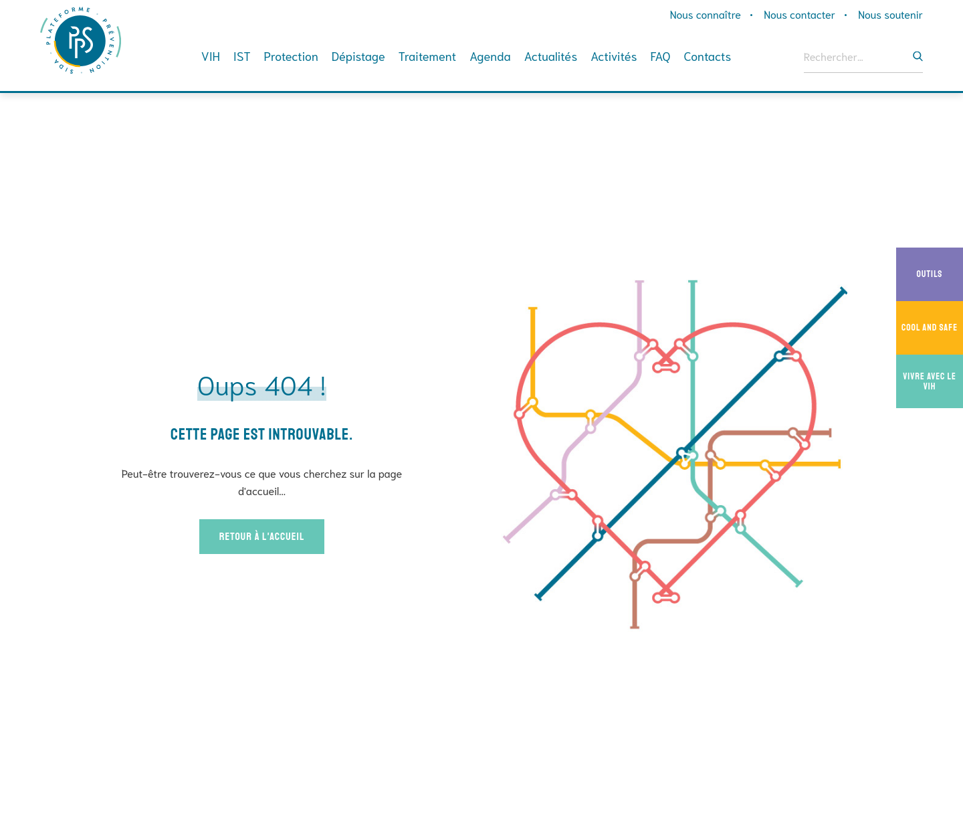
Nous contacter (799, 14)
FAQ (661, 55)
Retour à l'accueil (261, 536)
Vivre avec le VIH (933, 381)
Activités (614, 55)
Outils (940, 274)
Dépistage (358, 55)
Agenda (489, 55)
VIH (210, 55)
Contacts (708, 55)
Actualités (551, 55)
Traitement (427, 55)
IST (242, 55)
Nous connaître (705, 14)
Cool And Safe (932, 328)
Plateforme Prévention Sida (82, 40)
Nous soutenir (890, 14)
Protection (290, 55)
